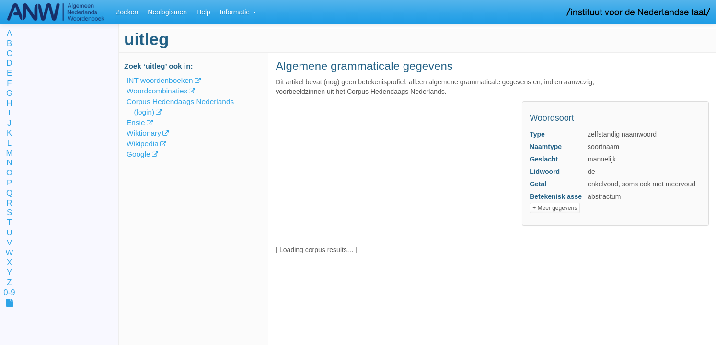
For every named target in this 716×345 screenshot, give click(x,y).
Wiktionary (144, 133)
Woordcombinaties (157, 91)
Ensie (136, 122)
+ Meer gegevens (554, 208)
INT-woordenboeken (160, 80)
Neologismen (167, 12)
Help (203, 12)
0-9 (9, 293)
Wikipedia (143, 143)
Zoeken (127, 12)
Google (138, 154)
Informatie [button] (238, 12)
